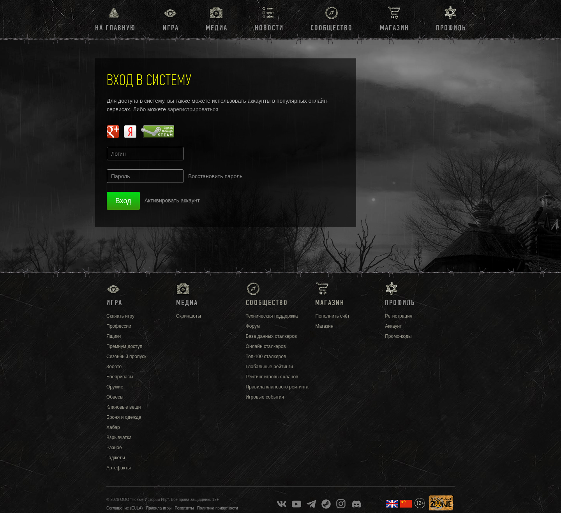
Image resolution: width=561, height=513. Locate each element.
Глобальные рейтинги (269, 366)
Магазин (394, 28)
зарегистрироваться (193, 109)
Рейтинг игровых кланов (272, 376)
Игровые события (265, 397)
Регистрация (398, 316)
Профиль (451, 28)
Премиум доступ (124, 346)
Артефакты (118, 468)
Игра (171, 28)
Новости (269, 28)
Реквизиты (184, 508)
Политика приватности (217, 508)
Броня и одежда (123, 417)
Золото (114, 366)
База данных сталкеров (271, 336)
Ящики (113, 336)
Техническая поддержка (272, 316)
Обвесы (114, 397)
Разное (114, 447)
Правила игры (158, 508)
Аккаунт (393, 326)
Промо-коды (398, 336)
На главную (115, 28)
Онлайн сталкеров (266, 346)
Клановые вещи (123, 407)
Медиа (217, 28)
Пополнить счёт (332, 316)
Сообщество (331, 28)
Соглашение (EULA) (124, 508)
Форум (253, 326)
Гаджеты (115, 457)
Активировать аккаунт (172, 200)
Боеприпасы (119, 376)
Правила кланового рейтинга (277, 387)
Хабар (113, 427)
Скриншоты (188, 316)
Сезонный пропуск (126, 356)
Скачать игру (120, 316)
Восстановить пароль (215, 176)
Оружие (114, 387)
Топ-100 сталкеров (266, 356)
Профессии (118, 326)
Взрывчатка (119, 437)
